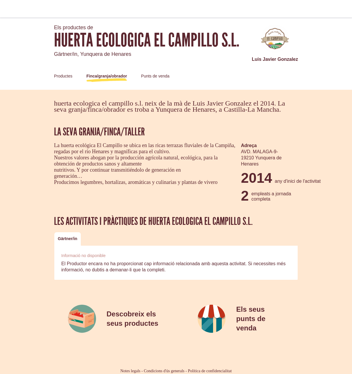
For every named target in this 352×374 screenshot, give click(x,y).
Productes (63, 76)
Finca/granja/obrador (106, 76)
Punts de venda (155, 76)
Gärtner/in (67, 238)
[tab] (67, 239)
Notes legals (130, 371)
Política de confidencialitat (210, 371)
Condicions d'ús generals (164, 371)
